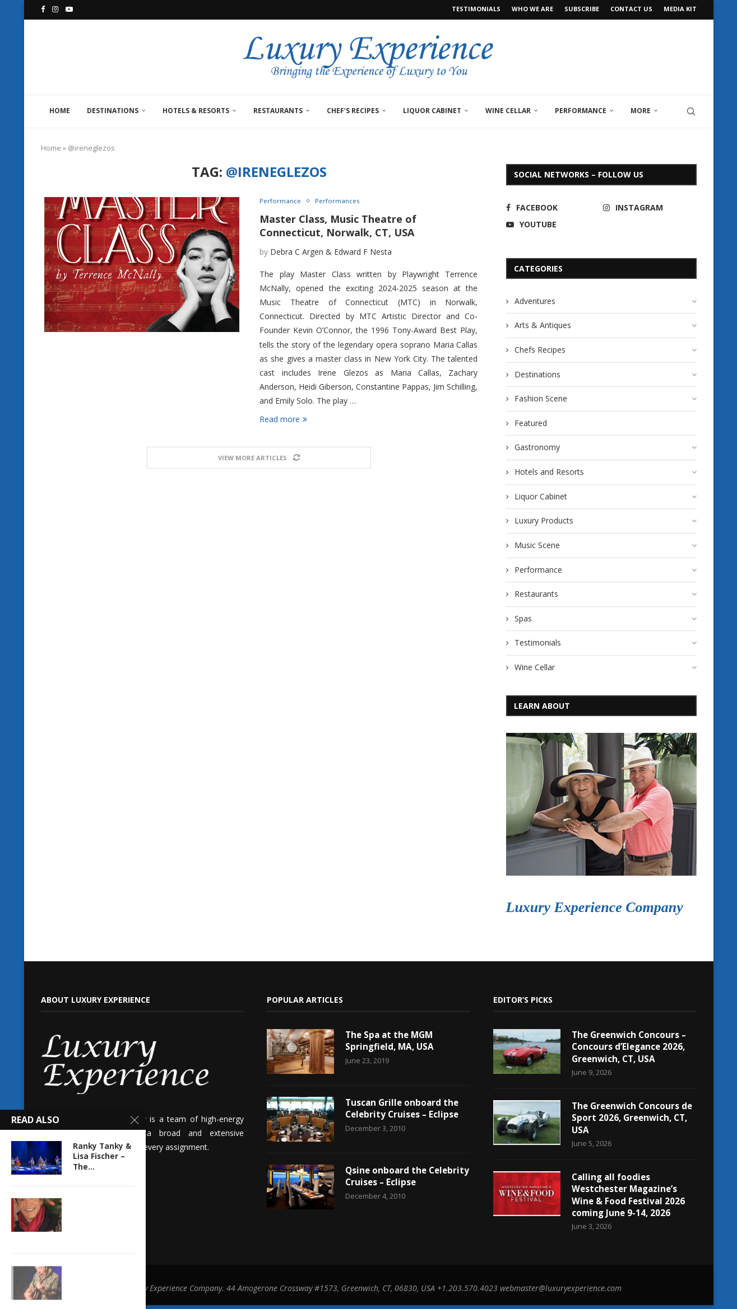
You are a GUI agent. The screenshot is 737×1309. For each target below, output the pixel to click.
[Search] (691, 109)
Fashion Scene (540, 396)
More (641, 108)
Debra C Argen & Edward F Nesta (331, 250)
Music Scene (537, 543)
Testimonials (476, 8)
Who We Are (532, 8)
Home (59, 108)
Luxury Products (543, 518)
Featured (530, 421)
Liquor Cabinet (432, 108)
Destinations (112, 108)
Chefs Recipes (540, 348)
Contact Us (631, 8)
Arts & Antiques (542, 323)
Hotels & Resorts (196, 108)
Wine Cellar (508, 108)
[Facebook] (43, 9)
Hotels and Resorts (549, 470)
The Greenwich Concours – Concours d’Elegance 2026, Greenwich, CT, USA (631, 1046)
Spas (523, 616)
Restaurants (278, 108)
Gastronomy (537, 445)
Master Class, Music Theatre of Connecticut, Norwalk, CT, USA (337, 224)
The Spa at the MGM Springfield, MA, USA (391, 1039)
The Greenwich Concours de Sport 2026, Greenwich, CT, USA (630, 1119)
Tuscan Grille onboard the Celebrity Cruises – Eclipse (403, 1107)
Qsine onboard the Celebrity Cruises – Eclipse (403, 1175)
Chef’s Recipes (353, 108)
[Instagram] (55, 9)
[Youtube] (69, 9)
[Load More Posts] (259, 457)
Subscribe (581, 8)
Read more (283, 418)
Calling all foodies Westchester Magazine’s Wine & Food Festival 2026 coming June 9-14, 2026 (629, 1198)
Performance (580, 108)
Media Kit (680, 8)
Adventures (534, 298)
